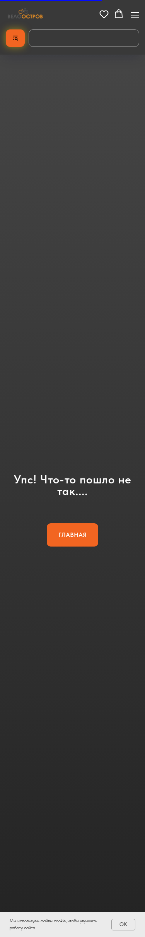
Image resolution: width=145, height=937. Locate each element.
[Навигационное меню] (135, 14)
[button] (104, 14)
